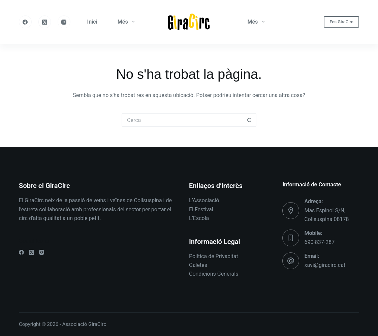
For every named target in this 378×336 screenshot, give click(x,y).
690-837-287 (319, 242)
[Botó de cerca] (249, 120)
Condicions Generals (213, 274)
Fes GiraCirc (341, 21)
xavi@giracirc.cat (324, 265)
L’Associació (204, 200)
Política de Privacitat (213, 256)
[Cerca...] (182, 120)
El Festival (201, 209)
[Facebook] (25, 22)
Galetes (198, 265)
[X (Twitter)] (44, 22)
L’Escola (199, 218)
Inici (92, 22)
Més (127, 22)
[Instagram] (64, 22)
